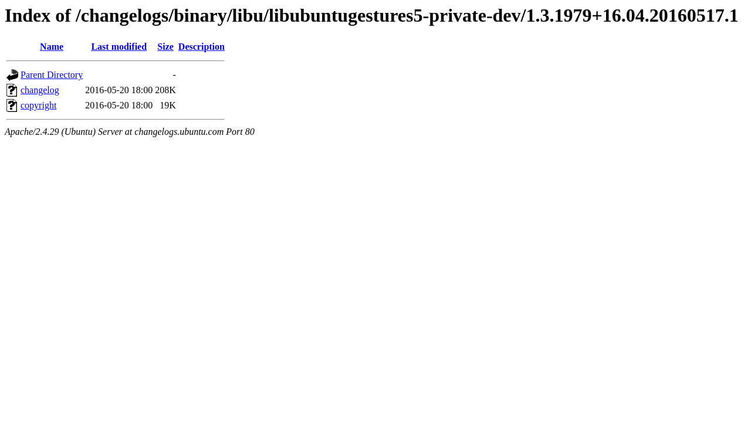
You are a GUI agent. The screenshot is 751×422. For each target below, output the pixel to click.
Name (51, 47)
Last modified (119, 47)
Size (165, 47)
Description (201, 47)
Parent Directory (52, 75)
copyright (38, 105)
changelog (40, 90)
